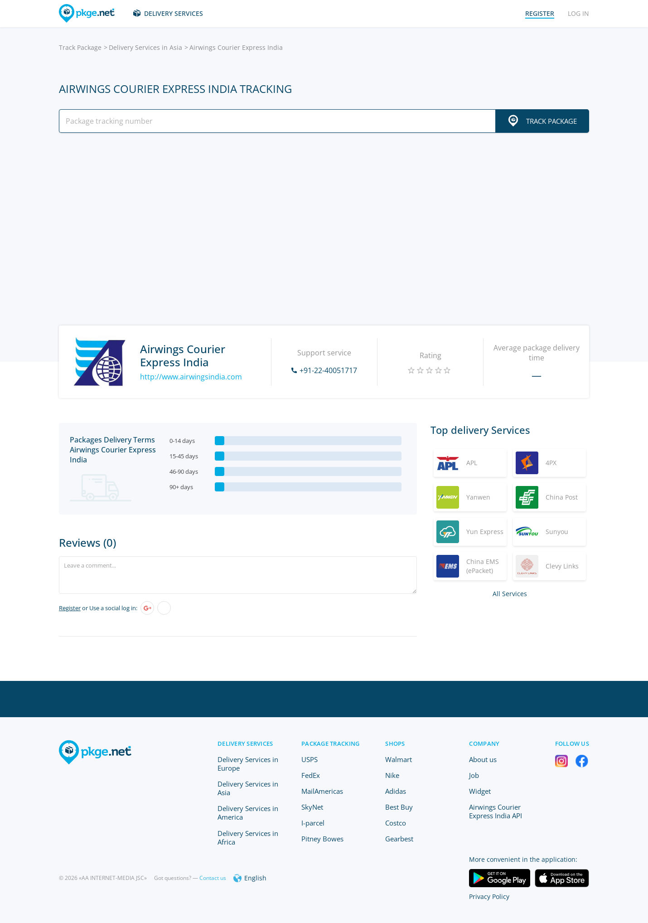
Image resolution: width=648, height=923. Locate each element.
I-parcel (312, 822)
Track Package (80, 47)
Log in (578, 13)
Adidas (395, 791)
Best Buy (399, 806)
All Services (510, 594)
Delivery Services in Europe (248, 763)
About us (483, 759)
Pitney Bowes (322, 838)
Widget (480, 791)
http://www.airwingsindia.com (191, 376)
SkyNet (312, 806)
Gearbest (399, 838)
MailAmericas (322, 791)
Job (474, 775)
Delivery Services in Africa (248, 837)
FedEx (310, 775)
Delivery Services (173, 13)
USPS (309, 759)
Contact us (212, 878)
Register (70, 608)
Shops (395, 743)
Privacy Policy (489, 896)
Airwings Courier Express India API (495, 811)
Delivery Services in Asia (145, 47)
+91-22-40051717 (328, 370)
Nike (392, 775)
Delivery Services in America (248, 812)
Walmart (398, 759)
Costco (395, 822)
